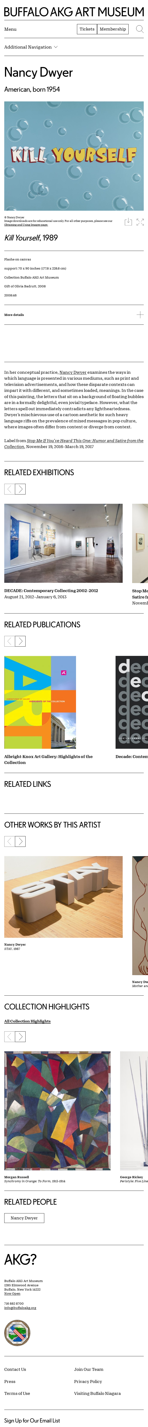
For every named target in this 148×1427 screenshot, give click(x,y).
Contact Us (15, 1369)
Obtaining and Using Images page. (26, 224)
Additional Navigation (31, 47)
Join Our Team (88, 1369)
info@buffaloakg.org (20, 1308)
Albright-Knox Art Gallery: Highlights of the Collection (48, 759)
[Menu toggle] (10, 29)
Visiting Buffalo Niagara (97, 1393)
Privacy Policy (88, 1381)
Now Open (12, 1293)
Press (9, 1381)
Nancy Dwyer (38, 72)
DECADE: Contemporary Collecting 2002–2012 (51, 590)
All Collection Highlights (27, 1021)
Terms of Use (17, 1393)
